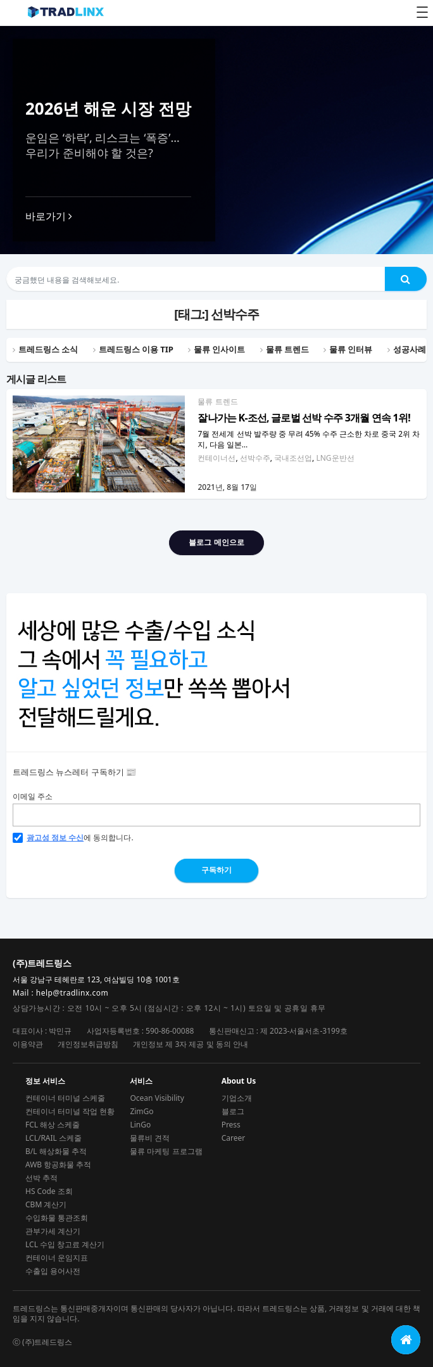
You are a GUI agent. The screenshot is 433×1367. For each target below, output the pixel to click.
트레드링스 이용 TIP (136, 349)
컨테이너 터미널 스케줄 (65, 1098)
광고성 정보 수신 (55, 838)
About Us (239, 1081)
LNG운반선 (335, 457)
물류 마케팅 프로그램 (166, 1151)
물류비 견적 (150, 1138)
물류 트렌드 (217, 402)
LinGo (140, 1124)
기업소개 (237, 1098)
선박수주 (255, 457)
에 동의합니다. (73, 838)
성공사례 (409, 349)
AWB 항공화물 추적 (58, 1164)
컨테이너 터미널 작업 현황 (70, 1111)
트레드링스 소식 (48, 349)
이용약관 (28, 1044)
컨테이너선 (216, 457)
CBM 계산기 (45, 1204)
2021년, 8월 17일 (227, 487)
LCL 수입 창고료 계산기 (64, 1244)
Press (231, 1124)
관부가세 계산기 (52, 1231)
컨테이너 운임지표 (56, 1257)
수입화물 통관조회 (56, 1217)
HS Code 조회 (49, 1191)
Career (234, 1138)
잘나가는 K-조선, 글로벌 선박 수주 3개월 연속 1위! (304, 418)
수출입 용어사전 (52, 1271)
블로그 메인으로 (216, 542)
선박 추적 (41, 1177)
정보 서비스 (45, 1081)
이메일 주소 (33, 797)
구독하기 (216, 869)
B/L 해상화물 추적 (56, 1151)
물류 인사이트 (219, 349)
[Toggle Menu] (422, 12)
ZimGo (141, 1111)
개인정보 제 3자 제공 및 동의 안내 (190, 1044)
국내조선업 (293, 457)
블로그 (233, 1111)
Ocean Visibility (157, 1098)
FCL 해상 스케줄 (52, 1124)
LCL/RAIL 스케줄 (53, 1138)
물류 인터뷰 (350, 349)
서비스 (141, 1081)
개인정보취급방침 (88, 1044)
